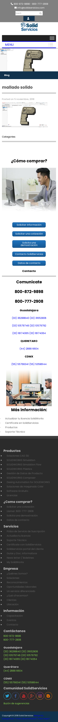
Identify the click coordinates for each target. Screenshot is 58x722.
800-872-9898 (12, 636)
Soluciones (13, 578)
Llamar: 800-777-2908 (20, 511)
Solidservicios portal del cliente (25, 549)
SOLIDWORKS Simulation (21, 460)
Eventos (11, 620)
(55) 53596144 (38, 364)
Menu (9, 45)
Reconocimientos (17, 582)
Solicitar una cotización (20, 507)
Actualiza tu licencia (18, 536)
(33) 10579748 (20, 325)
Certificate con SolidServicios (24, 544)
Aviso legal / (44, 718)
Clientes (11, 600)
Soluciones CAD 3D (18, 455)
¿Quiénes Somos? (17, 573)
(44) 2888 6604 (29, 348)
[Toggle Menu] (52, 38)
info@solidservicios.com (29, 7)
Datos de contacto (18, 520)
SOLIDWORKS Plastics (19, 469)
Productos (11, 427)
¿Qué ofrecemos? (17, 595)
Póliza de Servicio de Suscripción (26, 531)
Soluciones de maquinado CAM (25, 486)
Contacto (12, 624)
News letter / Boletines (20, 558)
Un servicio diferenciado (21, 591)
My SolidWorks (15, 562)
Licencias (12, 495)
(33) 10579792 (38, 325)
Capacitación (15, 616)
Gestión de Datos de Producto (25, 473)
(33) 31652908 (38, 318)
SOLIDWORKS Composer (21, 478)
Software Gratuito (17, 491)
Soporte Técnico (15, 432)
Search (18, 13)
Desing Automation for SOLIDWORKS (28, 482)
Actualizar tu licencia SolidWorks (24, 418)
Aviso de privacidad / (27, 718)
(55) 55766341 (20, 364)
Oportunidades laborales (21, 587)
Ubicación (13, 604)
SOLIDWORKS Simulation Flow (24, 464)
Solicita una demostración (22, 515)
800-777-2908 (12, 640)
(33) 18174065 (20, 333)
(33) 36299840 (20, 318)
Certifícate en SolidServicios (22, 423)
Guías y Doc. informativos (22, 553)
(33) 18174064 (37, 333)
